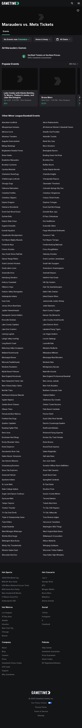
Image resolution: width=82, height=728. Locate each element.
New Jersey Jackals (51, 381)
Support (5, 671)
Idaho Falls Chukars (50, 292)
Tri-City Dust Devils (9, 513)
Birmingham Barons (50, 151)
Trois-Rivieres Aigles (51, 517)
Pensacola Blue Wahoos (11, 414)
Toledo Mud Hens (50, 503)
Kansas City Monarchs (51, 315)
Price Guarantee (48, 655)
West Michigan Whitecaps (12, 531)
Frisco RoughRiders (50, 249)
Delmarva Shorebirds (10, 207)
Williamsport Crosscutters (52, 536)
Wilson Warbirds (49, 541)
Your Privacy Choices (39, 703)
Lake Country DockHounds (53, 320)
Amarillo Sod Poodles (51, 132)
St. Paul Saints (48, 484)
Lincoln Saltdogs (49, 339)
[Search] (72, 3)
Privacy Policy (41, 707)
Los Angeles (7, 613)
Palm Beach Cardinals (51, 409)
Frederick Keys (8, 245)
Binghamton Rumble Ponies (12, 151)
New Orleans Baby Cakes (12, 386)
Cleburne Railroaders (10, 188)
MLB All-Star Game (9, 582)
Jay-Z (44, 578)
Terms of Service (41, 711)
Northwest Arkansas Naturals (13, 395)
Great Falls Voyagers (51, 263)
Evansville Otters (49, 226)
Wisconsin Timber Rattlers (53, 550)
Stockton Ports (48, 489)
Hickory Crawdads (9, 282)
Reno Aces (6, 433)
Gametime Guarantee (51, 651)
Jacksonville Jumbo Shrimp (53, 301)
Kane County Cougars (51, 310)
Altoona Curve (7, 132)
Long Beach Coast (9, 343)
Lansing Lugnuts (8, 334)
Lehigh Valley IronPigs (10, 339)
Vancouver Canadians (51, 522)
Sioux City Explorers (10, 470)
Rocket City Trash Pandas (53, 437)
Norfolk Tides (7, 390)
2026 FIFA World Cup (10, 578)
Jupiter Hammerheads (10, 310)
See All (73, 64)
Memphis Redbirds (50, 348)
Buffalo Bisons (48, 165)
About (4, 648)
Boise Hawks (7, 155)
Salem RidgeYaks (49, 451)
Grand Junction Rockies (11, 263)
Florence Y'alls (48, 235)
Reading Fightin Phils (10, 428)
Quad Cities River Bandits (52, 419)
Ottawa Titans (7, 409)
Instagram (46, 617)
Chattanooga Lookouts (11, 179)
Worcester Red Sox (9, 555)
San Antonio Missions (10, 461)
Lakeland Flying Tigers (52, 329)
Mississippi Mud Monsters (53, 357)
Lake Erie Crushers (9, 329)
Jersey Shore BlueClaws (11, 306)
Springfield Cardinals (51, 480)
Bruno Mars (46, 593)
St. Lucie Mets (7, 484)
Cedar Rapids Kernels (51, 169)
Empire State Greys (9, 221)
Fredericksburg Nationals (52, 245)
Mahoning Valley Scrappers (12, 348)
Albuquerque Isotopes (10, 127)
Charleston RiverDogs (10, 174)
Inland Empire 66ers (50, 296)
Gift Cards (6, 667)
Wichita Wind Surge (9, 536)
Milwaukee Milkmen (50, 353)
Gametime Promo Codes (12, 663)
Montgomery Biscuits (51, 367)
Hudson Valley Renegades (12, 292)
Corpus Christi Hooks (51, 198)
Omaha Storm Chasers (10, 404)
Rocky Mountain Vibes (10, 442)
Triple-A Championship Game (13, 517)
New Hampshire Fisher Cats (12, 381)
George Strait (47, 582)
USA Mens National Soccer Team (15, 585)
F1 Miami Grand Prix (10, 597)
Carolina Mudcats (8, 169)
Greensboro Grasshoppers (53, 268)
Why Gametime (8, 674)
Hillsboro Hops (7, 287)
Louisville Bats (48, 343)
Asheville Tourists (49, 136)
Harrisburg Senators (9, 278)
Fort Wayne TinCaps (51, 240)
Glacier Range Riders (10, 259)
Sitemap (41, 715)
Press (4, 659)
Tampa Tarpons (8, 503)
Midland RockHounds (10, 353)
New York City (7, 628)
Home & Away (43, 39)
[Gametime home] (12, 3)
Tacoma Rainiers (49, 498)
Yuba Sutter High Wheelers (53, 555)
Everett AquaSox (8, 231)
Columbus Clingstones (51, 193)
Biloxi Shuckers (49, 146)
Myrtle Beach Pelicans (10, 372)
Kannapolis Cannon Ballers (12, 315)
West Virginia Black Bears (53, 531)
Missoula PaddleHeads (11, 362)
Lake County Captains (10, 325)
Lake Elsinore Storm (50, 325)
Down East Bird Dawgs (51, 207)
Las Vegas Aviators (50, 334)
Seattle (5, 620)
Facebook (46, 624)
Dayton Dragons (8, 202)
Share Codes (47, 659)
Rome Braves (48, 442)
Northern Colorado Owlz (52, 390)
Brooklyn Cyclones (9, 165)
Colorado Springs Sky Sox (53, 188)
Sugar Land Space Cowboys (13, 494)
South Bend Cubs (49, 475)
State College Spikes (10, 489)
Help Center (47, 648)
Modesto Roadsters (9, 367)
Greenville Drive (8, 273)
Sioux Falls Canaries (50, 470)
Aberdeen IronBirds (9, 122)
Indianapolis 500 (9, 601)
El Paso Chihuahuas (50, 216)
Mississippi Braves (9, 357)
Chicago (5, 632)
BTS (43, 585)
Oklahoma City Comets (51, 400)
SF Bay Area (7, 617)
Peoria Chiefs (48, 414)
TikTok (44, 613)
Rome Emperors (8, 447)
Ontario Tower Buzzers (52, 404)
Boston (5, 636)
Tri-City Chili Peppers (51, 508)
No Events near (17, 39)
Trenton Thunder (8, 508)
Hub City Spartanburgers (52, 287)
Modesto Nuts (48, 362)
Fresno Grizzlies (8, 249)
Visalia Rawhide (8, 527)
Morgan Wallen (48, 589)
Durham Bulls (7, 216)
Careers (5, 655)
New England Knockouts (11, 376)
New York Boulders (50, 386)
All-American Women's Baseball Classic (58, 127)
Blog (4, 651)
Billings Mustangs (8, 146)
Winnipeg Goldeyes (50, 545)
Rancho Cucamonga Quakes (54, 423)
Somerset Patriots (9, 475)
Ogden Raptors (8, 400)
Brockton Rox (48, 160)
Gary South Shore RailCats (12, 254)
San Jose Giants (49, 461)
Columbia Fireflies (9, 193)
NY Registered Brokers (51, 663)
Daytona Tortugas (50, 202)
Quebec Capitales (9, 423)
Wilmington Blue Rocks (11, 541)
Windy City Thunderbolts (11, 545)
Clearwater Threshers (51, 183)
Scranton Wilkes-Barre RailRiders (56, 466)
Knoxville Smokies (9, 320)
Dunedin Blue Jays (50, 212)
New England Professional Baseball (56, 376)
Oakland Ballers (49, 395)
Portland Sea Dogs (9, 419)
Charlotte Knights (49, 174)
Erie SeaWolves (49, 221)
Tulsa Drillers (7, 522)
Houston (5, 624)
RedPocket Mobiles (50, 428)
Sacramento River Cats (11, 451)
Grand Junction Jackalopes (53, 259)
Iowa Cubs (6, 301)
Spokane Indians (8, 480)
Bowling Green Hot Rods (52, 155)
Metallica (46, 597)
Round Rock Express (51, 447)
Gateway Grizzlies (50, 254)
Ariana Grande (48, 601)
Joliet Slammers (49, 306)
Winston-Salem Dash (10, 550)
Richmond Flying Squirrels (53, 433)
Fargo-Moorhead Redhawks (54, 231)
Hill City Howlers (49, 282)
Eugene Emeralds (8, 226)
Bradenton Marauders (10, 160)
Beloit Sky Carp (49, 141)
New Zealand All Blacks (11, 593)
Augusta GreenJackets (11, 141)
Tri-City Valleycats (50, 513)
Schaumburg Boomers (10, 466)
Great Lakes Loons (9, 268)
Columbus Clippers (9, 198)
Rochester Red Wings (10, 437)
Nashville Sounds (49, 372)
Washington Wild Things (52, 527)
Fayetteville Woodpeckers (12, 235)
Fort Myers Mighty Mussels (12, 240)
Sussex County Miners (51, 494)
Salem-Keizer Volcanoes (11, 456)
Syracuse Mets (7, 498)
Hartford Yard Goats (50, 278)
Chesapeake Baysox (51, 179)
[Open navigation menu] (78, 3)
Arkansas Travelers (9, 136)
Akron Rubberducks (50, 122)
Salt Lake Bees (48, 456)
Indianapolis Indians (9, 296)
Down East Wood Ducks (11, 212)
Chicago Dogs (7, 183)
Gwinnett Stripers (49, 273)
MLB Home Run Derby (11, 589)
